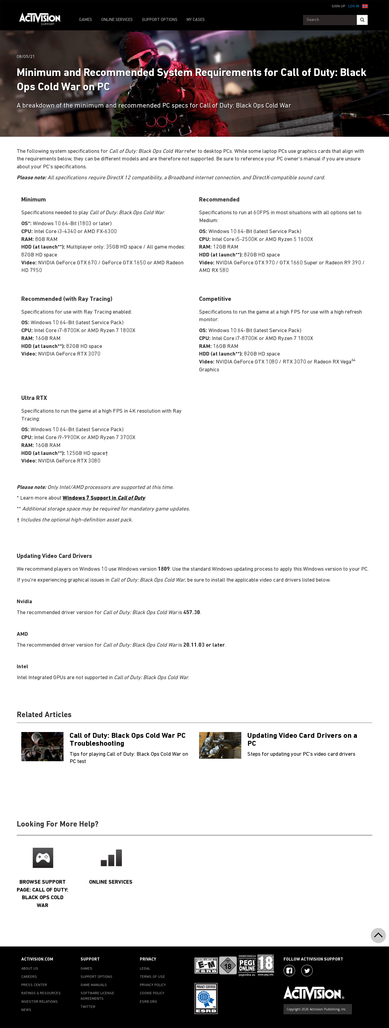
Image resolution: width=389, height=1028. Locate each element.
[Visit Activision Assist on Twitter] (307, 970)
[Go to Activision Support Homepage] (43, 20)
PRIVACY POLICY (153, 985)
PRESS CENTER (34, 985)
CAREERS (29, 977)
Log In (353, 6)
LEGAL (145, 969)
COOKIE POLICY (152, 993)
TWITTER (88, 1007)
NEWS (26, 1010)
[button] (365, 6)
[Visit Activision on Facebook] (289, 970)
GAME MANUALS (94, 985)
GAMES (85, 20)
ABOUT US (29, 969)
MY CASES (196, 20)
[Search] (362, 20)
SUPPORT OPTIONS (159, 20)
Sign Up (338, 6)
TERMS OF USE (152, 977)
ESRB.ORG (148, 1002)
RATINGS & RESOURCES (41, 993)
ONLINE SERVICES (117, 20)
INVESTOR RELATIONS (39, 1002)
